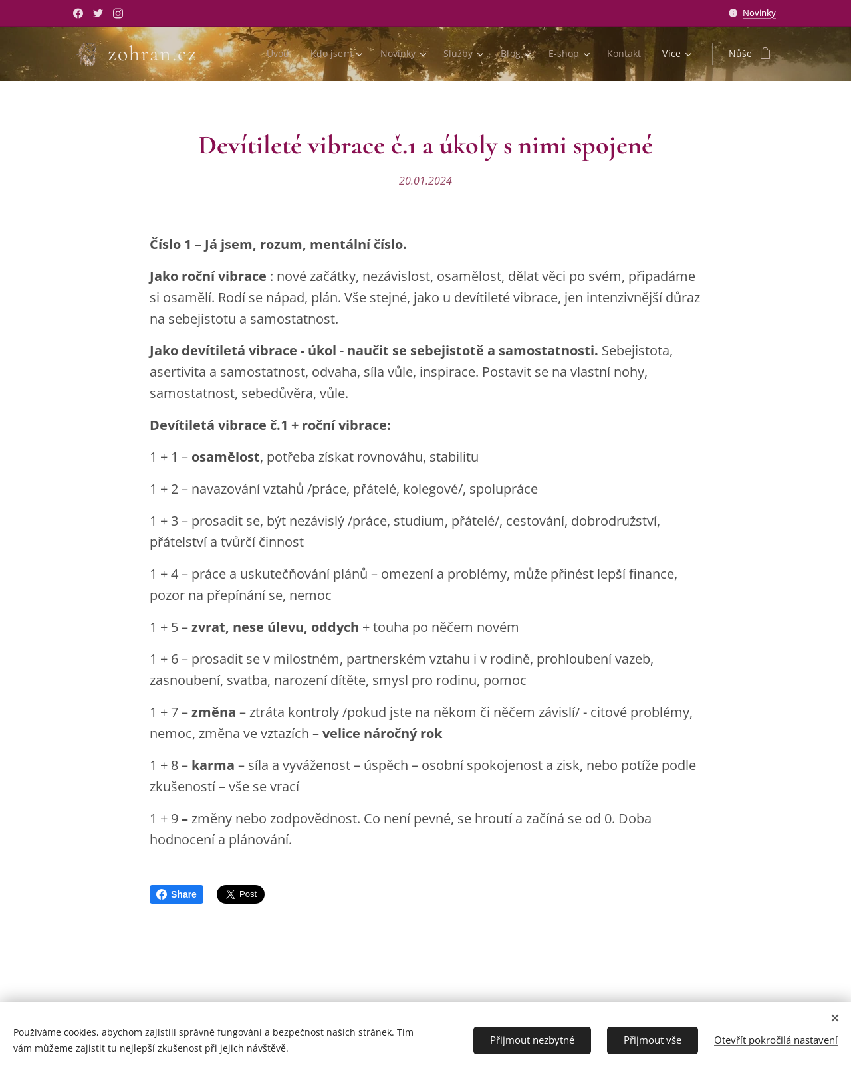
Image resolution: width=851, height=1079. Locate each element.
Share (176, 894)
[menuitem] (276, 53)
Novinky (759, 13)
